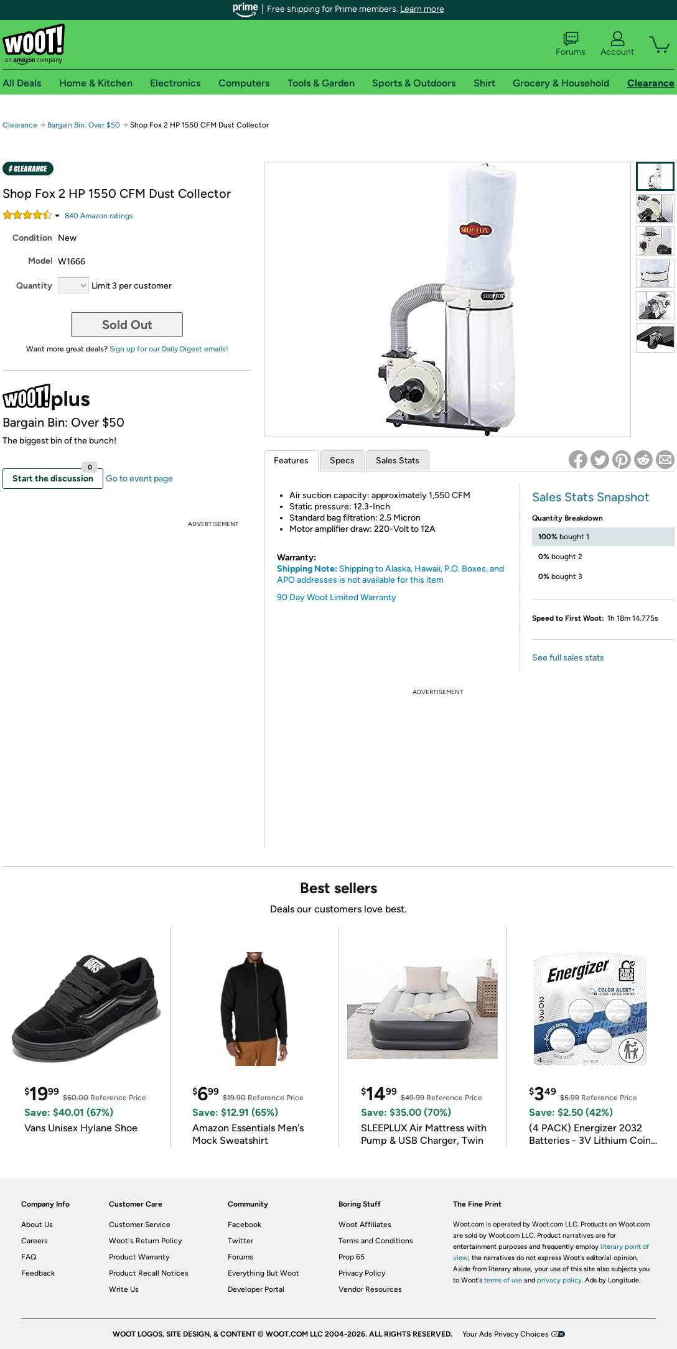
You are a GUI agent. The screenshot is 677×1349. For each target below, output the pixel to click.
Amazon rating (99, 215)
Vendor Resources (370, 1289)
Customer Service (139, 1224)
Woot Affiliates (364, 1224)
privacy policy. (560, 1280)
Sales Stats (397, 460)
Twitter (240, 1240)
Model (40, 261)
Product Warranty (139, 1257)
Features (291, 460)
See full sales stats (568, 657)
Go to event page (139, 478)
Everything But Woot (263, 1273)
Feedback (38, 1273)
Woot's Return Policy (145, 1240)
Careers (34, 1240)
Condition (32, 238)
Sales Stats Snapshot (591, 496)
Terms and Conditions (375, 1240)
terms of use (503, 1280)
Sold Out (127, 324)
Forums (571, 44)
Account (617, 44)
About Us (37, 1224)
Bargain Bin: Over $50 (83, 125)
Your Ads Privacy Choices (505, 1334)
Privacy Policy (361, 1273)
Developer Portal (256, 1289)
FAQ (28, 1257)
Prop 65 (351, 1257)
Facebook (244, 1224)
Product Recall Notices (149, 1273)
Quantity (34, 285)
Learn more (422, 9)
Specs (342, 460)
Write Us (124, 1289)
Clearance (19, 125)
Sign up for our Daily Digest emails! (169, 349)
